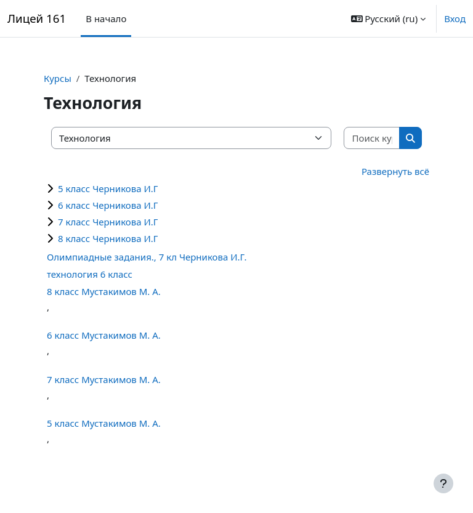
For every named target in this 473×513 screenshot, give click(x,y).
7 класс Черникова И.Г (108, 222)
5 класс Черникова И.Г (108, 188)
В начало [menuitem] (106, 18)
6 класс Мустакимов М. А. (104, 335)
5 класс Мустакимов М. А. (104, 423)
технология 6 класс (89, 274)
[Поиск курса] (372, 138)
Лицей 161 (36, 18)
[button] (388, 18)
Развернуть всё (395, 171)
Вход (455, 18)
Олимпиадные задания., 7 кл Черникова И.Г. (146, 257)
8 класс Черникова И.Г (108, 238)
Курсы (57, 78)
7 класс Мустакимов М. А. (104, 379)
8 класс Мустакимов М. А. (104, 291)
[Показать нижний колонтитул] (443, 483)
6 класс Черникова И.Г (108, 205)
